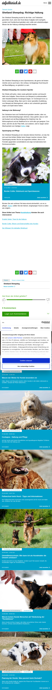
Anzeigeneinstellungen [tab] (30, 328)
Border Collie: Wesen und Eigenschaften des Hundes (20, 224)
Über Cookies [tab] (45, 328)
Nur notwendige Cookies (26, 366)
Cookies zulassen (26, 360)
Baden (10, 206)
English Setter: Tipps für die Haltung (14, 219)
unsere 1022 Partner (15, 338)
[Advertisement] (26, 248)
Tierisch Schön (7, 9)
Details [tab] (16, 328)
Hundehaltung (26, 212)
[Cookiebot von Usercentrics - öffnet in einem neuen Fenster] (41, 322)
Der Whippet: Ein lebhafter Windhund (14, 228)
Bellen (23, 126)
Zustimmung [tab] (6, 328)
